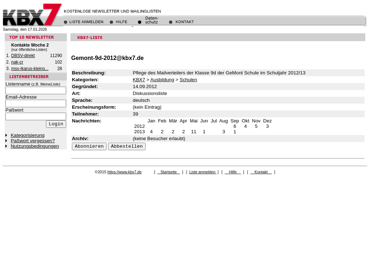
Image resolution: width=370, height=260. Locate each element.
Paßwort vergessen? (33, 140)
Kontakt (261, 172)
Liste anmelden (202, 172)
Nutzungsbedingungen (35, 146)
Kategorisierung (27, 135)
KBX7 (139, 79)
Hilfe (233, 172)
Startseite (168, 172)
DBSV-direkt (23, 55)
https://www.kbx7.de (124, 172)
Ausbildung (162, 79)
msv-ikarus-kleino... (29, 68)
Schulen (188, 79)
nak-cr (17, 62)
